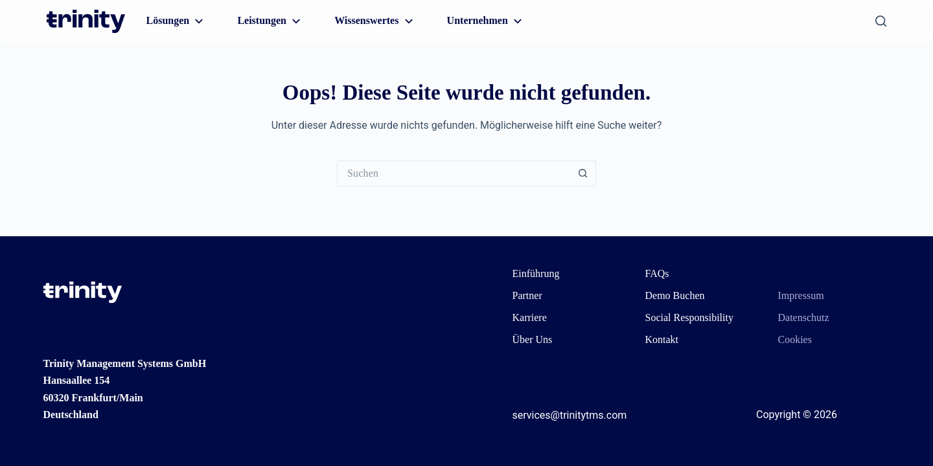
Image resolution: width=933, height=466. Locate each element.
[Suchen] (880, 21)
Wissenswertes (375, 21)
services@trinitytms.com (570, 415)
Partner (527, 295)
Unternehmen (486, 21)
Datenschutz (803, 317)
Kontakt (662, 339)
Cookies (795, 339)
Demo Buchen (675, 295)
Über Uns (533, 339)
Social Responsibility (689, 317)
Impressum (801, 295)
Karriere (530, 317)
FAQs (657, 273)
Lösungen (176, 21)
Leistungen (270, 21)
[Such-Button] (583, 173)
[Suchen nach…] (453, 173)
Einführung (536, 273)
